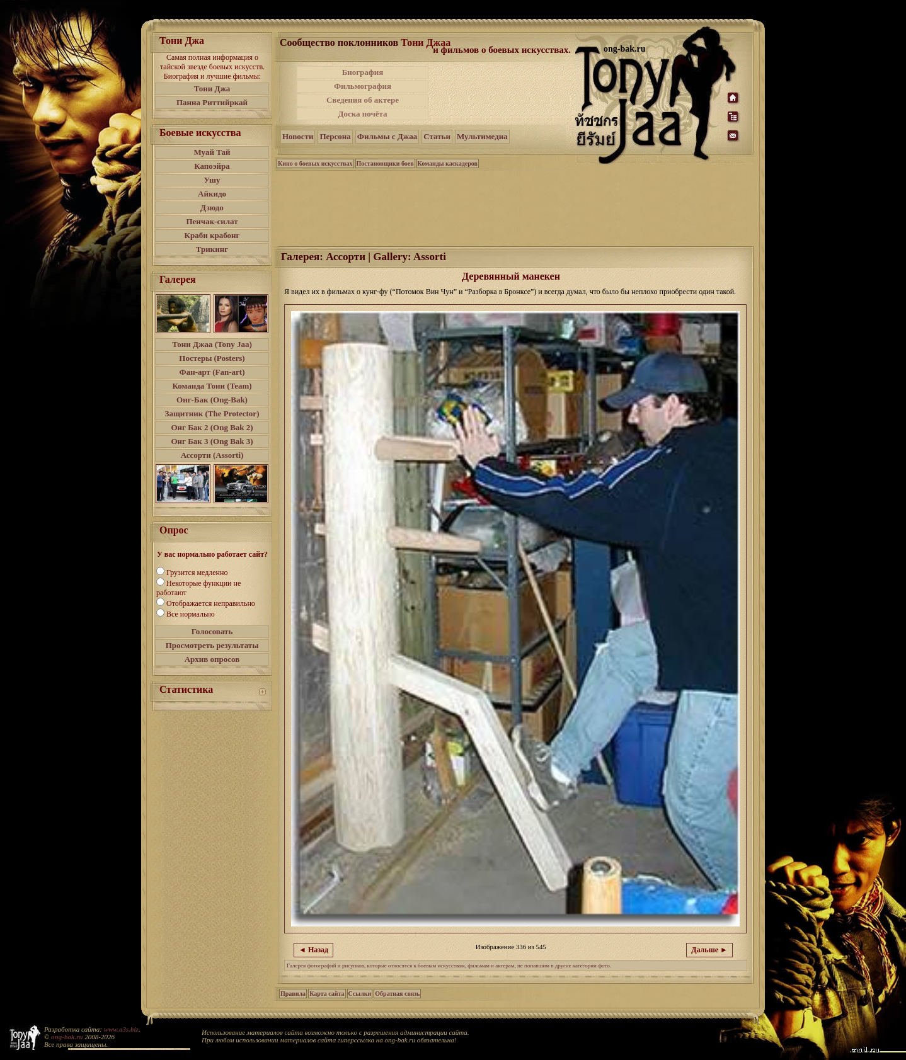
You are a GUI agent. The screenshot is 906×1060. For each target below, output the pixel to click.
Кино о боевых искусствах (315, 163)
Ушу (212, 180)
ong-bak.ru (67, 1036)
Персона (334, 136)
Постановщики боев (385, 163)
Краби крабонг (212, 235)
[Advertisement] (503, 93)
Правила (293, 993)
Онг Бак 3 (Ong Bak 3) (212, 441)
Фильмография (362, 86)
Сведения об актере (362, 100)
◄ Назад (313, 949)
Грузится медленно (196, 572)
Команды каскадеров (448, 163)
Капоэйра (212, 166)
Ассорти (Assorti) (212, 455)
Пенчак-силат (212, 221)
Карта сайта (326, 993)
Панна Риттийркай (212, 102)
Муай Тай (211, 152)
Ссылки (360, 993)
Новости (297, 136)
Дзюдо (212, 207)
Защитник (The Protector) (212, 413)
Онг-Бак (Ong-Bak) (212, 399)
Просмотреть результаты (212, 645)
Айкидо (212, 193)
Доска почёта (362, 113)
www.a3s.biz (121, 1029)
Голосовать (212, 631)
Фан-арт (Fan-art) (212, 372)
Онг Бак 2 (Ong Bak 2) (212, 427)
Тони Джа (212, 88)
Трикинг (212, 249)
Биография (363, 72)
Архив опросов (212, 659)
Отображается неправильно (210, 603)
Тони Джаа (425, 42)
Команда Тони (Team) (211, 385)
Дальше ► (709, 949)
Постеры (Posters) (211, 358)
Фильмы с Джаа (387, 136)
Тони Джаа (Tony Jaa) (212, 344)
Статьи (436, 136)
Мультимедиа (482, 136)
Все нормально (190, 614)
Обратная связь (397, 993)
